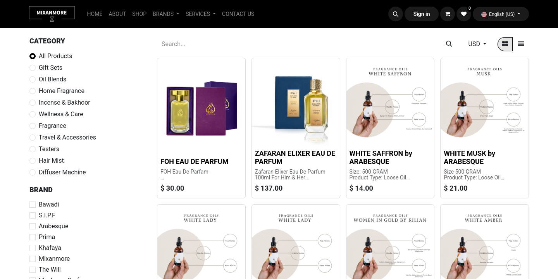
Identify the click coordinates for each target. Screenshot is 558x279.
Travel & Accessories (67, 137)
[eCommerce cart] (447, 14)
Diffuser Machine (62, 172)
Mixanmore (54, 258)
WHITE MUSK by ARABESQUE (469, 157)
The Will (50, 269)
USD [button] (475, 44)
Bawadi (49, 204)
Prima (47, 237)
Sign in (421, 14)
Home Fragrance (61, 91)
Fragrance (52, 125)
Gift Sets (50, 67)
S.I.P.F (47, 215)
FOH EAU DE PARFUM (194, 161)
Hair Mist (51, 160)
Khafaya (50, 247)
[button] (395, 14)
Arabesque (53, 226)
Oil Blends (52, 79)
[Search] (449, 44)
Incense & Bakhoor (64, 102)
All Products (55, 56)
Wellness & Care (61, 114)
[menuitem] (95, 14)
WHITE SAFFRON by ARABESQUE (381, 157)
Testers (49, 149)
